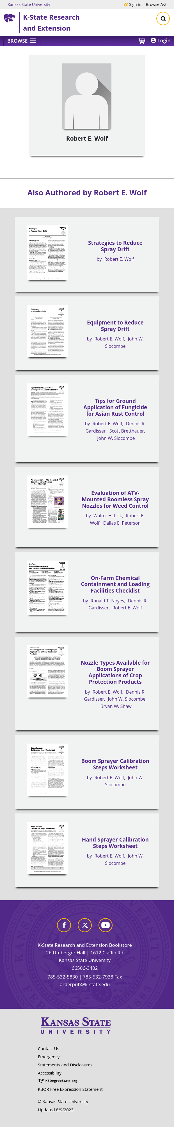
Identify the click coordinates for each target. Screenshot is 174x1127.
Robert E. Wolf (119, 259)
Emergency (48, 1056)
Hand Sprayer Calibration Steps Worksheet (115, 843)
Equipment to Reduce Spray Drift (115, 326)
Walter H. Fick (107, 516)
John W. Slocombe (116, 438)
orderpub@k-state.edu (85, 984)
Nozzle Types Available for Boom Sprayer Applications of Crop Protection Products (115, 672)
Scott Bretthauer (126, 431)
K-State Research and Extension (51, 22)
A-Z (156, 4)
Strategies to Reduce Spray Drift (115, 246)
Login (161, 40)
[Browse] (21, 41)
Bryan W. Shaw (116, 706)
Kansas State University (29, 4)
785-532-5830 (62, 976)
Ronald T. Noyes (107, 601)
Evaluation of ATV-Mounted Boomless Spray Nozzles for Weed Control (115, 499)
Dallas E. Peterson (122, 523)
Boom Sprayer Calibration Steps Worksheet (115, 764)
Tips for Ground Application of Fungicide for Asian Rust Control (115, 407)
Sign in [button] (132, 4)
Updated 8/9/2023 (56, 1109)
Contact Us (48, 1048)
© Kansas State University (63, 1101)
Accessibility (49, 1073)
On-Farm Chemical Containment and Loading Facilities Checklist (115, 584)
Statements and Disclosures (65, 1064)
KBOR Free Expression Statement (70, 1089)
